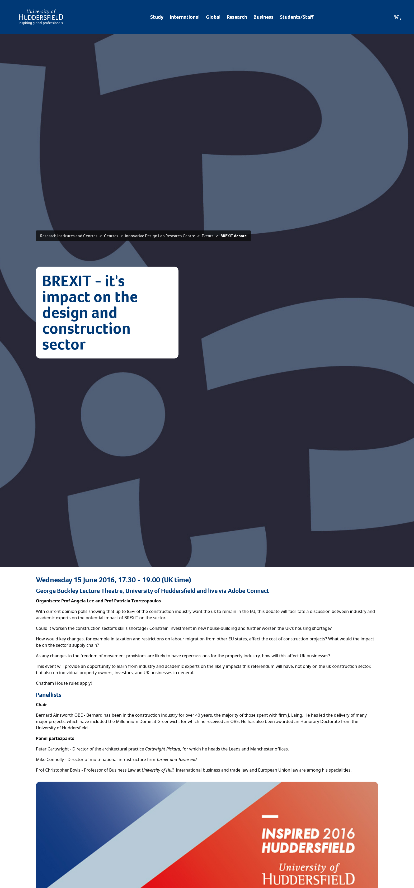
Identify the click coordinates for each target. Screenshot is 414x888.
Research (237, 17)
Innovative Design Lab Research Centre (160, 236)
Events (208, 236)
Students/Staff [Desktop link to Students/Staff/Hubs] (296, 17)
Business (263, 17)
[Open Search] (397, 17)
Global (213, 17)
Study (156, 17)
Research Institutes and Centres (68, 236)
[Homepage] (41, 17)
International (185, 17)
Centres (111, 236)
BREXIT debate (233, 236)
